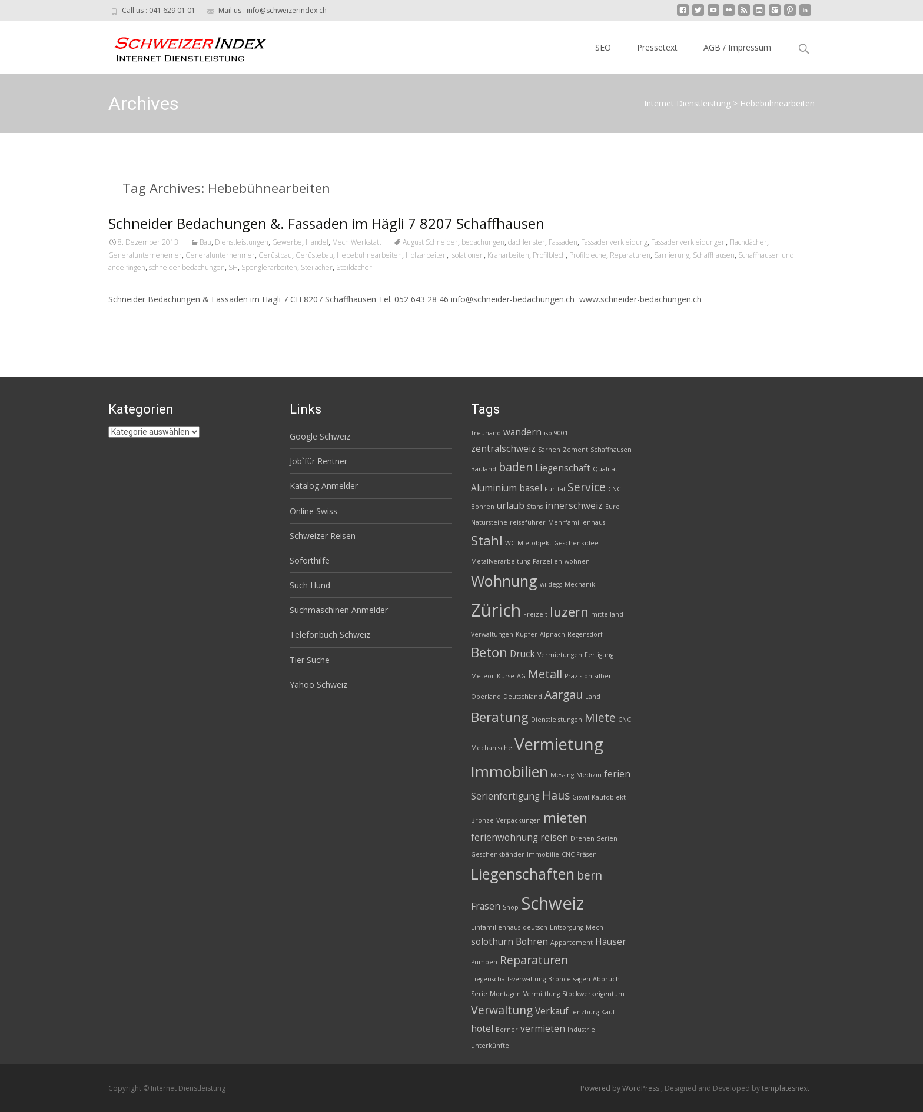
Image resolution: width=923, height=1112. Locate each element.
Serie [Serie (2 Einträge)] (479, 994)
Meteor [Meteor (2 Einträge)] (482, 676)
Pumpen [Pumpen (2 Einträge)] (484, 962)
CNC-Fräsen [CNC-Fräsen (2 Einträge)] (579, 854)
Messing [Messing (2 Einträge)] (562, 775)
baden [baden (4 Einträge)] (516, 467)
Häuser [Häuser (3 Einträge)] (610, 941)
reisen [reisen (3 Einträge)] (554, 837)
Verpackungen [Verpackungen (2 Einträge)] (518, 820)
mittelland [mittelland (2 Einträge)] (607, 614)
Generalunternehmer (220, 255)
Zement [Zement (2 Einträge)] (575, 449)
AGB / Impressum (737, 47)
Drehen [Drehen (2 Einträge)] (582, 838)
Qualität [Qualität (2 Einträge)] (605, 469)
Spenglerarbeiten (269, 267)
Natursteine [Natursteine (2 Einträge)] (489, 522)
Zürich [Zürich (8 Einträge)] (496, 610)
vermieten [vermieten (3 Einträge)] (542, 1029)
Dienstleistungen (241, 242)
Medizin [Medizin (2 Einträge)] (589, 775)
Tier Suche (310, 659)
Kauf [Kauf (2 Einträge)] (608, 1012)
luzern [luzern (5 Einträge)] (569, 611)
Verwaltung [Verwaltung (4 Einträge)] (502, 1010)
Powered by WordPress (620, 1088)
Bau (205, 242)
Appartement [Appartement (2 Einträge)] (571, 942)
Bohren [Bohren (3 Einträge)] (532, 941)
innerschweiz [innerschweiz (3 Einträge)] (574, 506)
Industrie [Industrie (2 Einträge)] (581, 1030)
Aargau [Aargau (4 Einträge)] (563, 695)
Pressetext (657, 47)
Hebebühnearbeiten (369, 255)
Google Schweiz (320, 436)
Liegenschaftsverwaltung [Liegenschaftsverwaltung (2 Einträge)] (508, 979)
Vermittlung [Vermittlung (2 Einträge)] (541, 994)
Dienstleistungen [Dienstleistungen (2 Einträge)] (556, 719)
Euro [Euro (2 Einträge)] (612, 506)
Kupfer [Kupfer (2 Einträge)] (526, 634)
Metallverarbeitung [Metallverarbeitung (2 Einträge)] (500, 561)
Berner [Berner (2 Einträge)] (507, 1030)
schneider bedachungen (187, 267)
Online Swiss (313, 511)
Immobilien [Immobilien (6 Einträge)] (509, 771)
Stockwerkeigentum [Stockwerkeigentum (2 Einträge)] (593, 994)
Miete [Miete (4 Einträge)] (600, 717)
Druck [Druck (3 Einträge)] (522, 654)
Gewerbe (287, 242)
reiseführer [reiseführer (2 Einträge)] (528, 522)
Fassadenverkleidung (614, 242)
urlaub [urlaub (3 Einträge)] (510, 506)
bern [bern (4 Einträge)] (589, 875)
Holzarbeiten (426, 255)
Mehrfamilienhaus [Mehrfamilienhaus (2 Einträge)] (576, 522)
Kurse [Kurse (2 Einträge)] (505, 676)
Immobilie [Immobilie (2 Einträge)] (543, 854)
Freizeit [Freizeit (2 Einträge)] (535, 614)
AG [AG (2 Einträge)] (521, 676)
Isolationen (467, 255)
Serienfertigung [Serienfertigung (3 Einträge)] (505, 796)
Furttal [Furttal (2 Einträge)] (554, 489)
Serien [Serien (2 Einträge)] (607, 838)
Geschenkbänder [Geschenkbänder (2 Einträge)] (497, 854)
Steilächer (317, 267)
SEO (603, 47)
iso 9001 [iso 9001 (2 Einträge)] (556, 433)
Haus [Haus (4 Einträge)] (556, 795)
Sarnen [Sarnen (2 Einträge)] (549, 449)
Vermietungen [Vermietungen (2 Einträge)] (559, 655)
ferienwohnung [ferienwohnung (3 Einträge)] (504, 837)
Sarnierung (671, 255)
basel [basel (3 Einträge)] (530, 488)
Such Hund (310, 585)
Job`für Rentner (318, 461)
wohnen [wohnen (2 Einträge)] (577, 561)
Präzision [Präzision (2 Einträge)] (578, 676)
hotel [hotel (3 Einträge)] (482, 1029)
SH (233, 267)
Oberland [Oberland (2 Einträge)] (486, 696)
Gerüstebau (314, 255)
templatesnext (785, 1088)
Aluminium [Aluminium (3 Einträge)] (494, 488)
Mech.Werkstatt (356, 242)
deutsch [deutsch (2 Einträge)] (535, 927)
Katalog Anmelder (324, 485)
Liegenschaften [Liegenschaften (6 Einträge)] (523, 874)
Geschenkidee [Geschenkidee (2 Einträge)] (576, 543)
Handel (317, 242)
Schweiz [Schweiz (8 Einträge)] (552, 903)
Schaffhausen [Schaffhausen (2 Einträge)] (611, 449)
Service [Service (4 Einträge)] (586, 487)
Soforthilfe (310, 560)
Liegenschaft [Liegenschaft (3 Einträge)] (562, 468)
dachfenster (526, 242)
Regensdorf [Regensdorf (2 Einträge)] (585, 634)
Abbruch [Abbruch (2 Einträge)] (606, 979)
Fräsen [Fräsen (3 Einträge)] (485, 906)
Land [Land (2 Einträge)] (592, 696)
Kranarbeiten (508, 255)
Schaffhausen (714, 255)
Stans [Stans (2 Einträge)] (535, 506)
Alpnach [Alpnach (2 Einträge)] (552, 634)
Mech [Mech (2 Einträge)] (594, 927)
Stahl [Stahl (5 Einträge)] (487, 540)
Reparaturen (630, 255)
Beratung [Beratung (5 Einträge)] (500, 717)
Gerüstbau (275, 255)
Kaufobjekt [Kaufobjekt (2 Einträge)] (609, 797)
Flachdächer (748, 242)
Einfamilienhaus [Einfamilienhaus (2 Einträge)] (495, 927)
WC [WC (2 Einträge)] (510, 543)
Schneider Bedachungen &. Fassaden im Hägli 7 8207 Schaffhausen (326, 223)
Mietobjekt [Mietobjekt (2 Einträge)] (534, 543)
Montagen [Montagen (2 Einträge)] (505, 994)
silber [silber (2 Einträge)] (603, 676)
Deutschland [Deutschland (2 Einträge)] (522, 696)
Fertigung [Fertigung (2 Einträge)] (599, 655)
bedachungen (483, 242)
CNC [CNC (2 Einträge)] (624, 719)
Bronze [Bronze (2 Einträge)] (482, 820)
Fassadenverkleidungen (688, 242)
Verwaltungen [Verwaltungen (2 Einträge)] (492, 634)
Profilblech (549, 255)
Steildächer (354, 267)
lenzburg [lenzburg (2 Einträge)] (585, 1012)
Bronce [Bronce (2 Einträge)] (559, 979)
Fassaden (563, 242)
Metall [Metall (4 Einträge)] (545, 674)
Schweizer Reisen (323, 535)
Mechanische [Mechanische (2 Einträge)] (491, 748)
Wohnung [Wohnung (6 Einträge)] (504, 581)
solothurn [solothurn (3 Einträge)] (492, 941)
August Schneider (430, 242)
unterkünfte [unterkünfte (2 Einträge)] (490, 1045)
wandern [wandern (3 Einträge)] (522, 432)
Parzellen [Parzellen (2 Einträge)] (547, 561)
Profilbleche (587, 255)
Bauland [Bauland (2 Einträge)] (483, 469)
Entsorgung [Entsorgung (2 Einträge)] (566, 927)
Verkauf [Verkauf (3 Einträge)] (552, 1011)
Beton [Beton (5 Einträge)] (489, 652)
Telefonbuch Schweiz (330, 634)
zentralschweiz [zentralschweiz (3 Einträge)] (503, 448)
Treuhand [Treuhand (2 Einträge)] (486, 433)
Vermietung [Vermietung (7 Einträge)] (558, 744)
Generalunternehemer (145, 255)
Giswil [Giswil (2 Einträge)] (580, 797)
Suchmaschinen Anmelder (339, 609)
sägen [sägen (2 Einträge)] (581, 979)
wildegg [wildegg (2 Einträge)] (551, 584)
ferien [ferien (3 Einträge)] (617, 774)
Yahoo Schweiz (318, 684)
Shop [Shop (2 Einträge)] (511, 907)
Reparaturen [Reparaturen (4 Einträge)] (534, 960)
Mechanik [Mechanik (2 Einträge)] (580, 584)
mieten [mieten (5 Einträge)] (565, 817)
